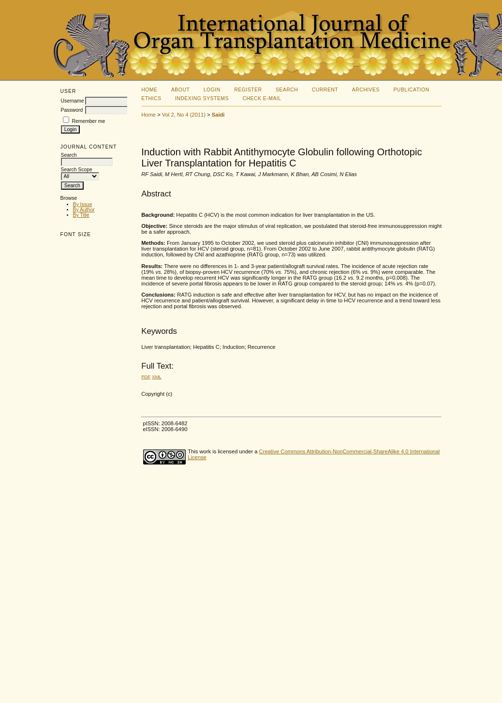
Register (248, 89)
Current (325, 89)
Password (72, 110)
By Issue (82, 204)
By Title (81, 215)
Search (287, 89)
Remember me (88, 121)
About (180, 89)
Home (149, 89)
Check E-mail (261, 98)
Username (72, 101)
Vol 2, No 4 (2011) (184, 115)
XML (157, 376)
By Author (84, 209)
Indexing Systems (202, 98)
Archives (366, 89)
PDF (145, 376)
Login (212, 89)
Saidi (218, 115)
